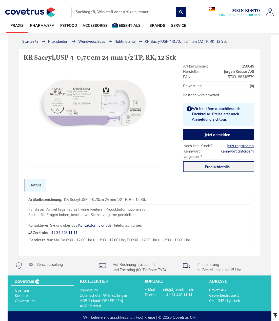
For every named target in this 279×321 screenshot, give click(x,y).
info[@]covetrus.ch (178, 289)
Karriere (21, 295)
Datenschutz (90, 295)
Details (35, 185)
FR (112, 300)
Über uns (22, 290)
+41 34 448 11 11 (62, 232)
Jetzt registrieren (240, 146)
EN (119, 300)
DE (104, 300)
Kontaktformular (91, 225)
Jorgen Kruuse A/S (239, 71)
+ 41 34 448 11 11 (177, 295)
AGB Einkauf (90, 300)
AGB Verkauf (90, 306)
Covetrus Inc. (25, 301)
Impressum (89, 290)
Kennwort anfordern (237, 151)
